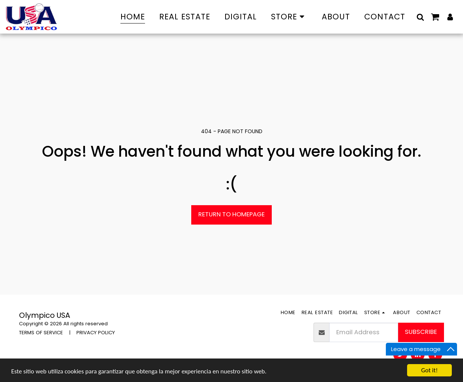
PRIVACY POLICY (95, 332)
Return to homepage (231, 214)
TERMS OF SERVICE (41, 332)
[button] (420, 17)
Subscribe (421, 332)
